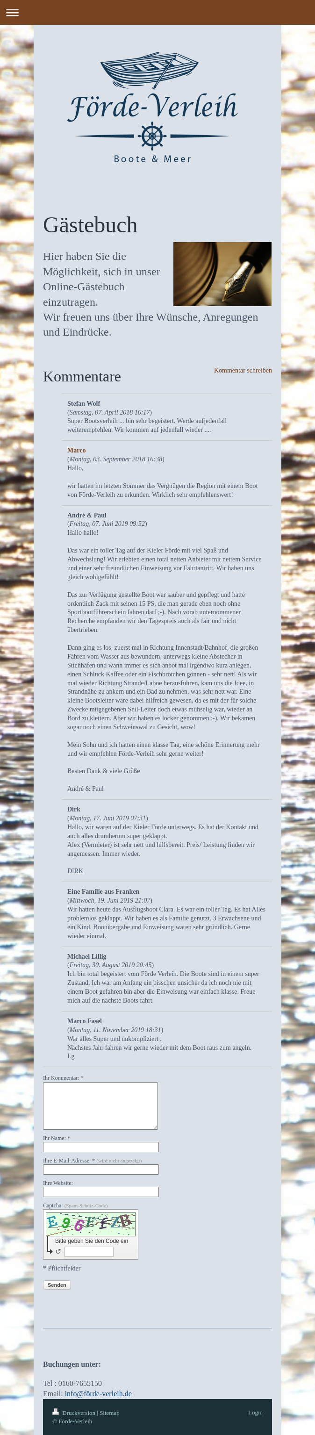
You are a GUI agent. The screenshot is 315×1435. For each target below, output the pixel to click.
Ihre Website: (58, 1183)
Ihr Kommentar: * (63, 1078)
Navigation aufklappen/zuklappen (157, 12)
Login (255, 1412)
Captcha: (75, 1205)
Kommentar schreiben (243, 370)
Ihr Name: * (56, 1138)
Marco (76, 450)
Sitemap (110, 1412)
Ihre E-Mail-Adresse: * (92, 1160)
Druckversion (74, 1412)
